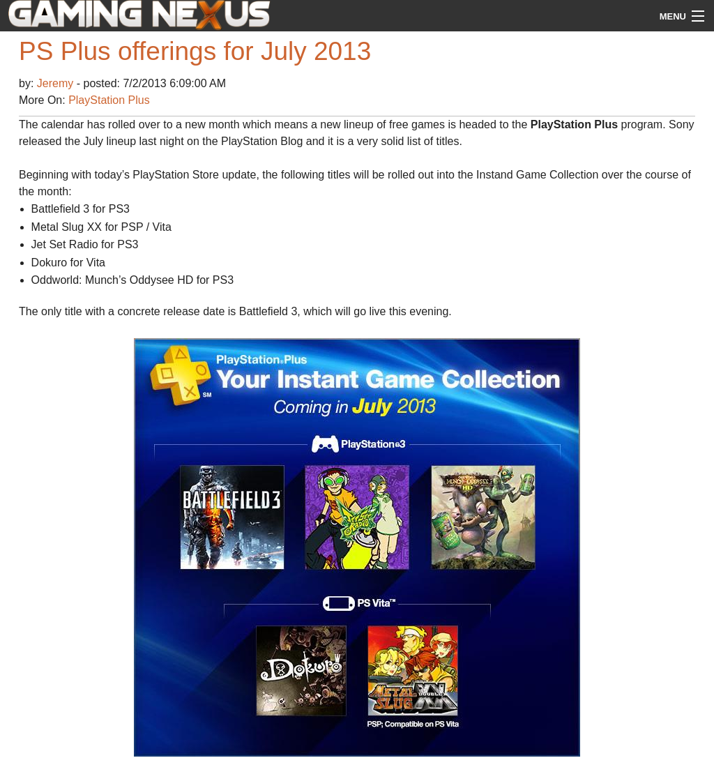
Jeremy (57, 83)
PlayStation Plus (109, 100)
